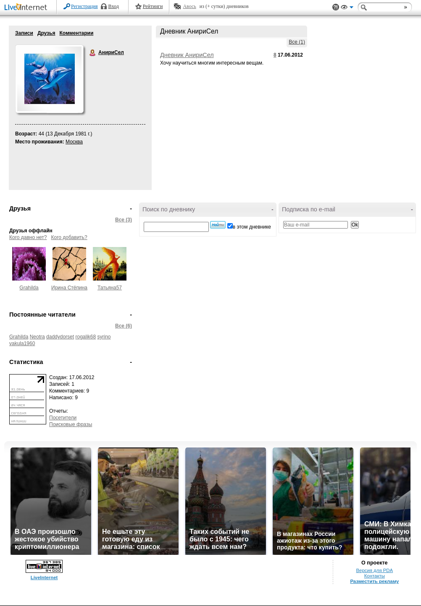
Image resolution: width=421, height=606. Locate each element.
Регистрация (84, 6)
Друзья (46, 33)
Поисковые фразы (70, 424)
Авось (189, 6)
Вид (347, 8)
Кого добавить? (69, 237)
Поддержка (335, 7)
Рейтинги (153, 6)
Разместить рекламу (374, 581)
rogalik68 (85, 337)
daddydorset (60, 337)
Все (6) (123, 326)
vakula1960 (22, 343)
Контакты (374, 575)
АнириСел (92, 52)
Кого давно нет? (28, 237)
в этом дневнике (252, 227)
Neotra (37, 337)
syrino (104, 337)
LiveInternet (27, 7)
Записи (24, 33)
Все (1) (297, 42)
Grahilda (28, 288)
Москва (74, 142)
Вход (113, 6)
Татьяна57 (109, 288)
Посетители (62, 418)
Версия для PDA (374, 570)
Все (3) (123, 220)
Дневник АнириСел (187, 55)
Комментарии (76, 33)
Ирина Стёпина (69, 288)
